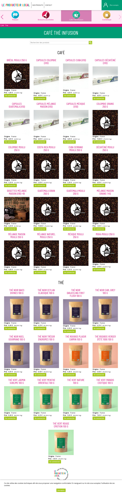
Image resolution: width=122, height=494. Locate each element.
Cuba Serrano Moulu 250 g (76, 148)
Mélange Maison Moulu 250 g (16, 235)
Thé (6, 25)
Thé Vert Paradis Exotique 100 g (105, 381)
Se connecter (10, 95)
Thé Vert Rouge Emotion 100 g (61, 425)
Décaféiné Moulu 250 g (105, 148)
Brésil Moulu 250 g (17, 60)
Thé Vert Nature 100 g (75, 381)
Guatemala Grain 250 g (46, 192)
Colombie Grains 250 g (105, 105)
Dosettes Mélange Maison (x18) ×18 (17, 192)
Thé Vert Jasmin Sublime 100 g (16, 381)
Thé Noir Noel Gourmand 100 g (17, 338)
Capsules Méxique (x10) (75, 105)
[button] (2, 17)
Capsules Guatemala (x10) (17, 105)
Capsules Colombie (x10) (46, 61)
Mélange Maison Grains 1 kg (105, 192)
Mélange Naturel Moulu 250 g (46, 235)
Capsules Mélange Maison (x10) (46, 105)
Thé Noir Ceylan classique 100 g (46, 291)
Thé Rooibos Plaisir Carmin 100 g (75, 338)
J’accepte (61, 491)
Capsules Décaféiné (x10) (105, 61)
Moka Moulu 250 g (105, 234)
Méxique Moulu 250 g (76, 235)
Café (2, 25)
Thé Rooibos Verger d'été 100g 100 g (105, 338)
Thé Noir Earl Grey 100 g (105, 291)
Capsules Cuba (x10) (76, 60)
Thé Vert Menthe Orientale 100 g (46, 381)
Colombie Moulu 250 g (16, 148)
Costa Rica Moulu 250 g (46, 148)
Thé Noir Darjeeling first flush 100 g (76, 292)
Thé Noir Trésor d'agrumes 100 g (46, 338)
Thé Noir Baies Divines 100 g (16, 291)
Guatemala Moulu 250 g (76, 192)
